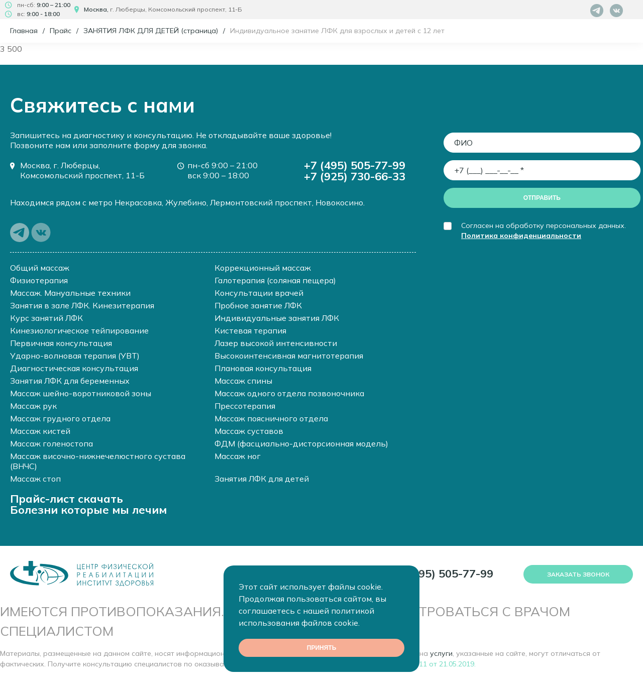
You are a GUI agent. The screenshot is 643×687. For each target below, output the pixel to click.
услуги (441, 653)
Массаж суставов (249, 431)
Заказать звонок (578, 574)
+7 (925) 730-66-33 (354, 176)
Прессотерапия (245, 406)
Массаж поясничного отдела (271, 418)
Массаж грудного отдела (60, 418)
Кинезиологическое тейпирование (79, 330)
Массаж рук (33, 406)
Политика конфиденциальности (521, 235)
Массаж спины (243, 381)
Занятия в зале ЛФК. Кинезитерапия (82, 305)
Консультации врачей (259, 293)
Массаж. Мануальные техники (70, 293)
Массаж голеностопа (51, 443)
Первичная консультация (61, 343)
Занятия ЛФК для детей (262, 479)
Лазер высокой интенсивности (276, 343)
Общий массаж (39, 268)
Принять (322, 647)
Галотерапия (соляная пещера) (275, 280)
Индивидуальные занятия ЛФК (277, 318)
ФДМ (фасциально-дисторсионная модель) (301, 443)
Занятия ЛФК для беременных (70, 381)
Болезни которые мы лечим (88, 510)
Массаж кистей (40, 431)
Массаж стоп (35, 479)
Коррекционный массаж (263, 268)
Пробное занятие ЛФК (258, 305)
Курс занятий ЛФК (46, 318)
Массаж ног (238, 456)
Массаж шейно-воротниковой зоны (80, 393)
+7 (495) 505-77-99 (354, 165)
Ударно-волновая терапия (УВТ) (75, 356)
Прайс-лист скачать (66, 499)
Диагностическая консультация (74, 368)
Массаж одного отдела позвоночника (289, 393)
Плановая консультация (263, 368)
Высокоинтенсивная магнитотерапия (289, 356)
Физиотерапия (39, 280)
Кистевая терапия (250, 330)
